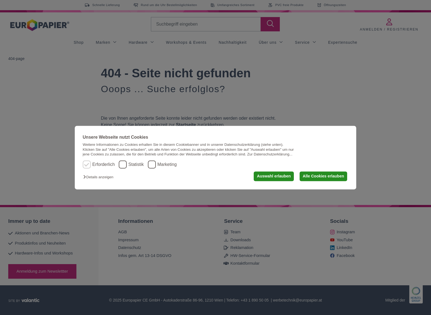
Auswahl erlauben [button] (274, 176)
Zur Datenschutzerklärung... (269, 154)
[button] (100, 177)
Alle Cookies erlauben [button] (323, 176)
